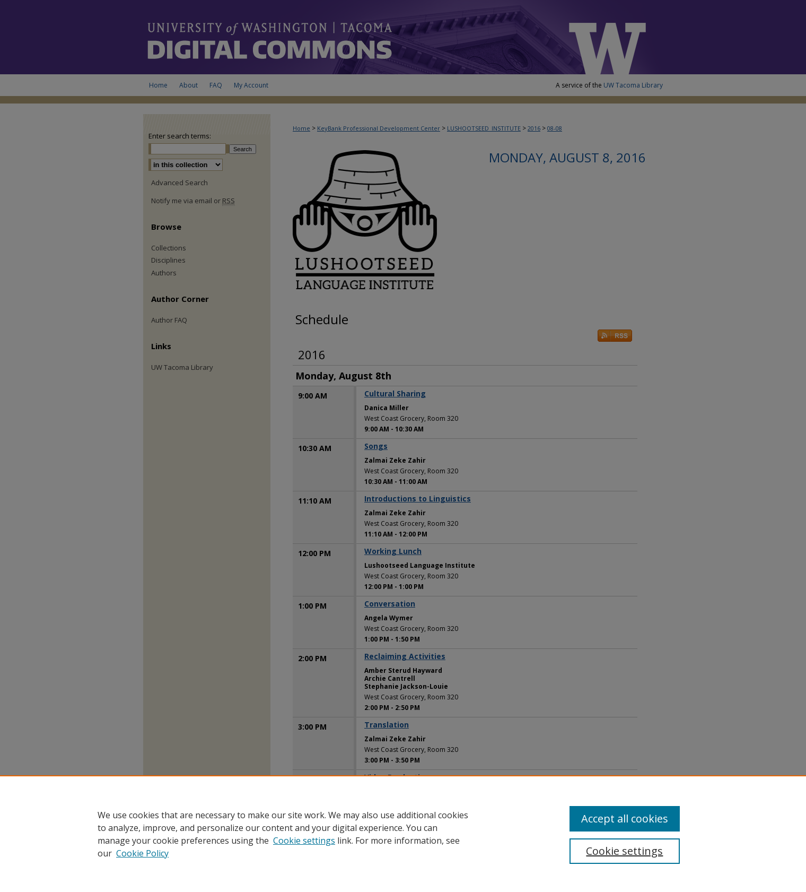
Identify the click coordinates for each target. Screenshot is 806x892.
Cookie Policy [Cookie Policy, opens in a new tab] (142, 853)
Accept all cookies (624, 818)
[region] (403, 833)
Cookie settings (304, 840)
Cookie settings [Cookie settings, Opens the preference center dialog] (624, 851)
